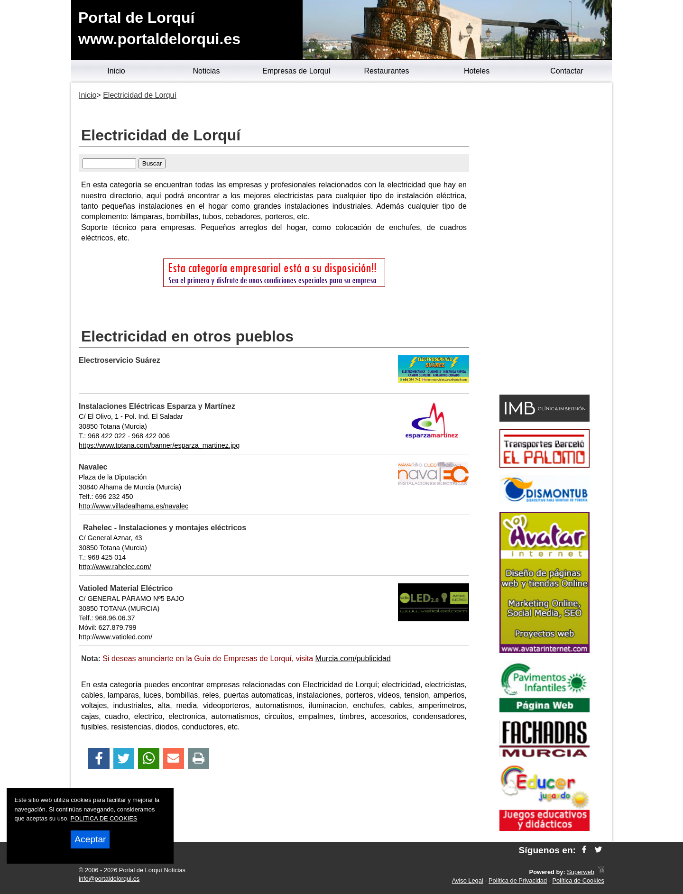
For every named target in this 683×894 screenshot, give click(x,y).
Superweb (580, 872)
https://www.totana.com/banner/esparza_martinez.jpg (159, 445)
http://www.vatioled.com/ (115, 637)
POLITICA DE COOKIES (104, 818)
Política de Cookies (578, 880)
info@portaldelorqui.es (109, 878)
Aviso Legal (467, 880)
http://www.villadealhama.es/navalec (133, 506)
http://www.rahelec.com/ (115, 567)
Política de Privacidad (518, 880)
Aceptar (90, 839)
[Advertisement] (544, 240)
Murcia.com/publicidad (353, 658)
